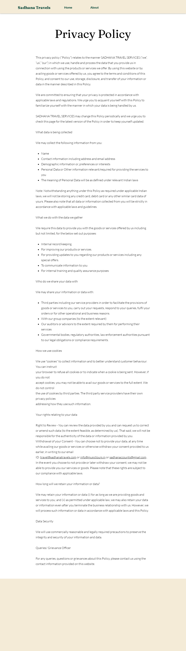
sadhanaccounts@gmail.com (128, 457)
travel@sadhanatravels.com (58, 457)
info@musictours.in (93, 457)
